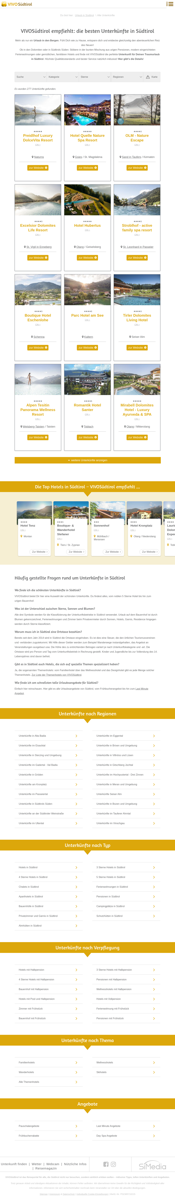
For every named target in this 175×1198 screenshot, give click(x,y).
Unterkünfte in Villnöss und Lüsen (126, 755)
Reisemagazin (46, 1168)
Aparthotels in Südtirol (49, 896)
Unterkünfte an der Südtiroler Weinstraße (49, 813)
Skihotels (126, 1072)
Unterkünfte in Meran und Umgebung (126, 784)
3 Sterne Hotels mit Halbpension (126, 969)
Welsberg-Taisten (33, 426)
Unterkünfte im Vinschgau (126, 823)
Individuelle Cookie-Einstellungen (92, 1194)
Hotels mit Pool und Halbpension (49, 999)
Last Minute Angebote (126, 1126)
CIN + (38, 145)
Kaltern (88, 336)
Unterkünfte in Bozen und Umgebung (126, 803)
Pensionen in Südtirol (126, 896)
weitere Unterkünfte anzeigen (89, 460)
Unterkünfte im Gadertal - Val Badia (49, 765)
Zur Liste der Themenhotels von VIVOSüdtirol (56, 675)
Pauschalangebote (49, 1126)
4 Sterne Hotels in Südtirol (49, 877)
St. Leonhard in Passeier (138, 246)
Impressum (54, 1194)
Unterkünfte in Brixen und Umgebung (126, 745)
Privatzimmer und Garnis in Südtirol (49, 916)
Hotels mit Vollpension (126, 999)
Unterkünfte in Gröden (49, 774)
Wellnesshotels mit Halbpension (126, 989)
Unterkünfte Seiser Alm (126, 794)
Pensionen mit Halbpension (126, 979)
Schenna (38, 336)
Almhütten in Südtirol (49, 925)
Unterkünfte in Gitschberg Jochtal (126, 765)
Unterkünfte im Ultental (49, 823)
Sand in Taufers (131, 157)
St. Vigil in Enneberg (39, 246)
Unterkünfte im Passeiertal (49, 794)
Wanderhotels (49, 1072)
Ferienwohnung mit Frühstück (126, 1008)
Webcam (52, 1164)
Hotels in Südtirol (49, 867)
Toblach (88, 426)
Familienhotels (49, 1062)
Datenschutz (69, 1194)
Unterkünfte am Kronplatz (49, 784)
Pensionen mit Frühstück (126, 1018)
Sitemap (44, 1194)
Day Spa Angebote (126, 1135)
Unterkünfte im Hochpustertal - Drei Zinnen (126, 774)
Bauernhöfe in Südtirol (49, 906)
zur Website (36, 167)
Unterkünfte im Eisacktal (49, 745)
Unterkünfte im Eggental (126, 735)
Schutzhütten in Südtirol (126, 916)
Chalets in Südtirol (49, 886)
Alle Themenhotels (49, 1082)
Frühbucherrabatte (49, 1135)
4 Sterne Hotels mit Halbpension (49, 979)
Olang (80, 246)
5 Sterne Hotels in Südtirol (126, 877)
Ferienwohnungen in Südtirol (126, 886)
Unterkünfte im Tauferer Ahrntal (126, 813)
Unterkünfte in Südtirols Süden (49, 803)
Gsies (78, 157)
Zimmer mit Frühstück (49, 1008)
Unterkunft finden (14, 1164)
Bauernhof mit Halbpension (49, 989)
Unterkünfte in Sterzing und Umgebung (49, 755)
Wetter (37, 1164)
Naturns (39, 157)
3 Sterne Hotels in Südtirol (126, 867)
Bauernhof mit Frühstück (49, 1018)
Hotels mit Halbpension (49, 969)
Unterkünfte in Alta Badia (49, 735)
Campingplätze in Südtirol (126, 906)
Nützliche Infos (75, 1164)
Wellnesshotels (126, 1062)
